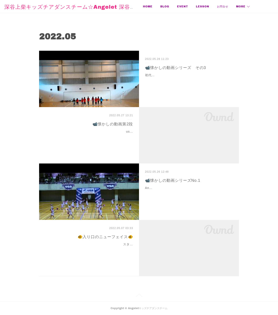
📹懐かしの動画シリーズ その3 (175, 68)
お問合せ (222, 6)
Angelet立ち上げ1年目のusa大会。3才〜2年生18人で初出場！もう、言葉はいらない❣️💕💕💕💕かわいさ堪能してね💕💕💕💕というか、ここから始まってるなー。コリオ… (188, 193)
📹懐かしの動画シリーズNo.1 (172, 180)
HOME (147, 6)
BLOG (164, 6)
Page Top (139, 296)
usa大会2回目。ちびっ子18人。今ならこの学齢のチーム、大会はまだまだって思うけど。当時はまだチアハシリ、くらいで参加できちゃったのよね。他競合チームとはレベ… (90, 137)
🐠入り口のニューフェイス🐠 (105, 237)
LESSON (202, 6)
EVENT (182, 6)
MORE (240, 6)
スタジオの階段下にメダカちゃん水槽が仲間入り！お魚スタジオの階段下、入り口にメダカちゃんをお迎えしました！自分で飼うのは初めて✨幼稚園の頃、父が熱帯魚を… (90, 250)
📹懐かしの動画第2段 (113, 124)
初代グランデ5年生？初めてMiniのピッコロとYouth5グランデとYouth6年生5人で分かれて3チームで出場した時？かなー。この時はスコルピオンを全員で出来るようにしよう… (189, 80)
